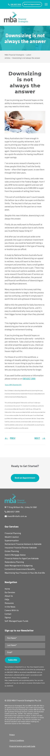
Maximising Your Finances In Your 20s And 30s (25, 573)
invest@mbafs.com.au (17, 516)
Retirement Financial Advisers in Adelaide (23, 544)
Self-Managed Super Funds (16, 621)
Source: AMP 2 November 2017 (13, 385)
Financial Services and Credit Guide (22, 746)
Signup (8, 618)
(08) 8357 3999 (16, 4)
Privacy (12, 735)
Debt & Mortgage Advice (15, 555)
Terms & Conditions (16, 741)
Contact (8, 614)
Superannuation (12, 541)
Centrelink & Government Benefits (20, 569)
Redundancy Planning (14, 562)
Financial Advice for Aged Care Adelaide (22, 559)
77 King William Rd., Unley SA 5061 (21, 507)
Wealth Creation (12, 537)
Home (7, 589)
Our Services (10, 593)
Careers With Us (12, 610)
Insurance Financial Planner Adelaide (21, 548)
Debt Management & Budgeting (19, 566)
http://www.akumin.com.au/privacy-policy (19, 680)
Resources (9, 603)
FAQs (7, 600)
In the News (10, 607)
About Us (9, 596)
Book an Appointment (32, 4)
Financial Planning (13, 533)
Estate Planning (12, 551)
